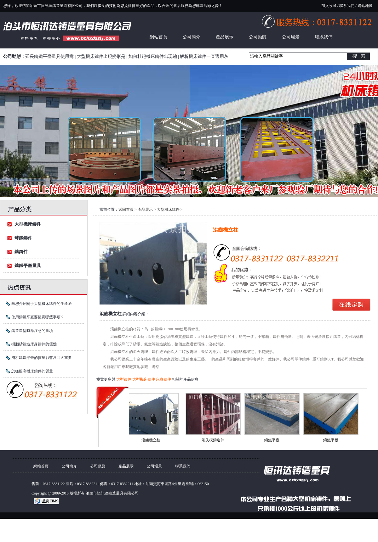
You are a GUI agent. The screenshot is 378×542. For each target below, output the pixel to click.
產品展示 (224, 37)
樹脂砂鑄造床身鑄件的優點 (34, 344)
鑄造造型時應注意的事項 (32, 330)
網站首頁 (158, 37)
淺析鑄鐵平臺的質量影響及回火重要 (41, 357)
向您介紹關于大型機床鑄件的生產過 (41, 303)
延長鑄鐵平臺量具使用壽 (49, 56)
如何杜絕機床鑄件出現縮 (153, 56)
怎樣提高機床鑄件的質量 (32, 371)
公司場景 (291, 37)
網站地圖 (365, 5)
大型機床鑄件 (27, 224)
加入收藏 (328, 5)
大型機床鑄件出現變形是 (101, 56)
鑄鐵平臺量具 (27, 265)
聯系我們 (346, 5)
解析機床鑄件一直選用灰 (204, 56)
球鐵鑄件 (23, 238)
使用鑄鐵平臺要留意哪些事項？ (37, 317)
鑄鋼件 (21, 251)
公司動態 (257, 37)
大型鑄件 (124, 379)
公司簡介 (191, 37)
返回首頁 (126, 209)
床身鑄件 (164, 379)
